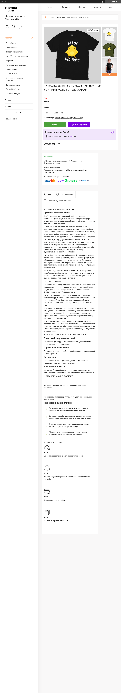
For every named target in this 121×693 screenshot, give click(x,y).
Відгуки (8, 106)
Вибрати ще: (63, 118)
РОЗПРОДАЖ (11, 74)
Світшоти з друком (13, 94)
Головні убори (11, 47)
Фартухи (9, 61)
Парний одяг (11, 43)
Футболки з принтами (14, 52)
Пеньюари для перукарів (16, 65)
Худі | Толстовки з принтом (17, 56)
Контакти (97, 7)
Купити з (79, 125)
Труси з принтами (13, 85)
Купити (55, 125)
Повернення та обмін (13, 113)
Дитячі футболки (13, 89)
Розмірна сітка (11, 119)
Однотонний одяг (13, 69)
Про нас (8, 100)
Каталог (8, 38)
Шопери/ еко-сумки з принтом (14, 79)
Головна (50, 7)
